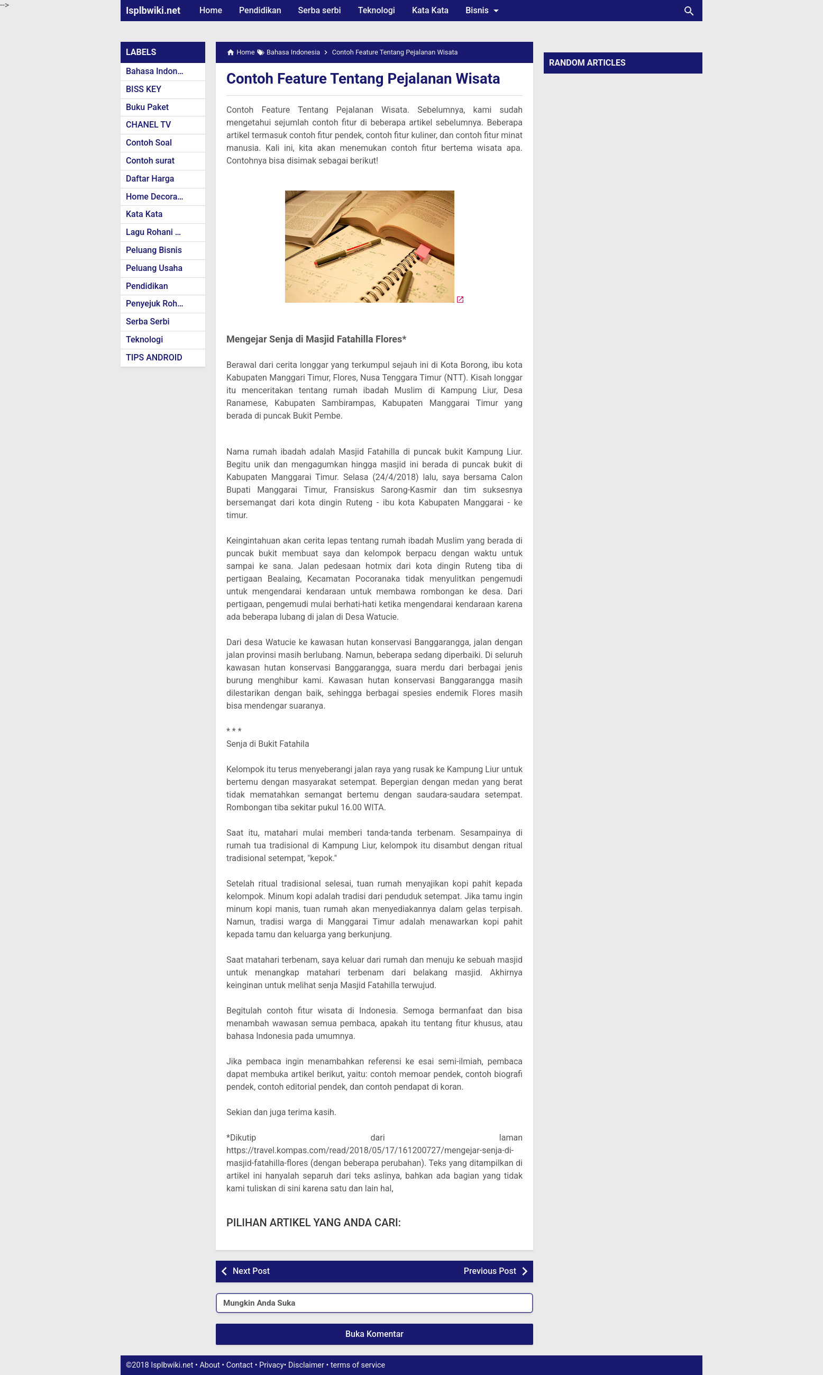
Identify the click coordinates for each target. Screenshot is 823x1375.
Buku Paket (147, 107)
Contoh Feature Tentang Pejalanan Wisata (365, 78)
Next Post (251, 1271)
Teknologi (376, 10)
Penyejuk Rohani (157, 303)
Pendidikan (260, 10)
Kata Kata (430, 10)
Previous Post (490, 1271)
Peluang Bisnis (154, 250)
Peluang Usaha (154, 268)
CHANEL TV (148, 125)
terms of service (358, 1365)
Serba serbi (319, 10)
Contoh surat (150, 161)
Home (210, 10)
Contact (239, 1365)
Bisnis (483, 10)
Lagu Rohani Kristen (164, 232)
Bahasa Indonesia (159, 71)
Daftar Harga (150, 179)
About (209, 1365)
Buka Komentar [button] (374, 1334)
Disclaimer (306, 1365)
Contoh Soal (149, 143)
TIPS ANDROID (154, 357)
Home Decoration (159, 197)
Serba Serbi (148, 321)
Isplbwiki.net (153, 10)
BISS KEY (143, 89)
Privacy (271, 1365)
